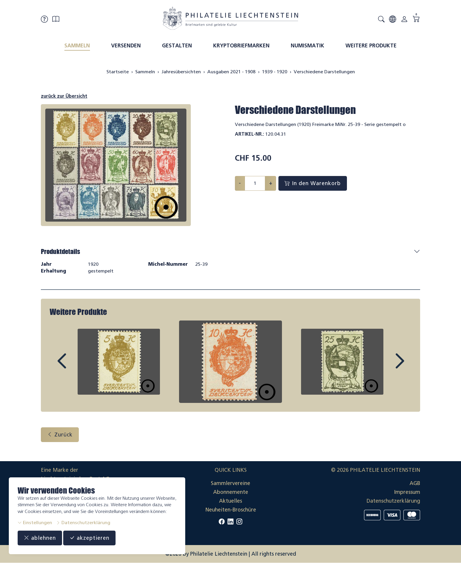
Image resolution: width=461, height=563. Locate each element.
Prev (75, 366)
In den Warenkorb (313, 183)
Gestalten (177, 45)
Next (386, 366)
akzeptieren (89, 538)
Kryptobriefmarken (241, 45)
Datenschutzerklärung (83, 522)
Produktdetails (60, 251)
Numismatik (307, 45)
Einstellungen (35, 522)
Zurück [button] (60, 434)
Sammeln (77, 45)
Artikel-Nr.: (249, 134)
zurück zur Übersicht (64, 96)
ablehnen (40, 538)
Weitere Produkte (371, 45)
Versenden (126, 45)
